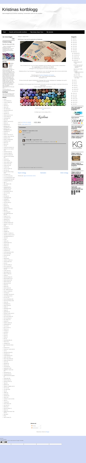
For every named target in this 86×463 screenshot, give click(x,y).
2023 (74, 44)
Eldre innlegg (64, 173)
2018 (74, 93)
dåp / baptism (6, 183)
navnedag (6, 292)
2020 (74, 49)
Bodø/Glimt (6, 131)
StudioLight (6, 378)
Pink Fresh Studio (7, 316)
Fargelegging (6, 197)
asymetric (6, 113)
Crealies (5, 166)
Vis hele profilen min (7, 89)
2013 (74, 102)
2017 (74, 95)
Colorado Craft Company (9, 156)
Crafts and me (7, 165)
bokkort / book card (8, 134)
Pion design (6, 319)
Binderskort (6, 124)
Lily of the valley (7, 264)
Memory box (6, 283)
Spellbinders (6, 368)
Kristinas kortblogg (20, 9)
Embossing (6, 189)
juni (75, 82)
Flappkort (6, 200)
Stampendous (6, 372)
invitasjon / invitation (8, 233)
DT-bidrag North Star (8, 179)
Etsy (4, 194)
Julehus (5, 244)
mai (75, 83)
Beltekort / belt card (8, 121)
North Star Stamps (7, 300)
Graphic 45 (6, 216)
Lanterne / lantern (7, 260)
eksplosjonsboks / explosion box (7, 188)
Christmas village (7, 153)
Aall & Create (6, 417)
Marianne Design (7, 276)
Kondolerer (6, 250)
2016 (74, 96)
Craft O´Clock (6, 163)
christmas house (7, 151)
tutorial (5, 394)
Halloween (6, 219)
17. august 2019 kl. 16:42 (37, 139)
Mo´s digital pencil (7, 289)
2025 (74, 40)
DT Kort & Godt (7, 175)
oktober (75, 56)
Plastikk (5, 321)
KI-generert (6, 248)
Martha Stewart (7, 280)
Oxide (5, 302)
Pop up (5, 325)
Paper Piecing (6, 305)
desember (76, 53)
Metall (5, 284)
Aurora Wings (6, 116)
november (76, 55)
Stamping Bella (7, 374)
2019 (74, 51)
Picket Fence (6, 314)
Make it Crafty (6, 273)
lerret (5, 263)
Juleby (5, 241)
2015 (74, 98)
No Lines (5, 297)
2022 (74, 46)
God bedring (6, 211)
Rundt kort (6, 347)
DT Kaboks (6, 174)
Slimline (5, 365)
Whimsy (5, 406)
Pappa (5, 310)
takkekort (5, 384)
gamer (5, 204)
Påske (5, 337)
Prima (5, 335)
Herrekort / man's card (8, 224)
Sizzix (5, 361)
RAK (5, 338)
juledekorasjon (7, 242)
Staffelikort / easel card (8, 369)
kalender (5, 247)
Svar (23, 134)
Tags (5, 383)
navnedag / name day (8, 294)
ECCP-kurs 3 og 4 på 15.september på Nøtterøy (78, 66)
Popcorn (5, 329)
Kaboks (5, 245)
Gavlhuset (6, 207)
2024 (74, 42)
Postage (5, 330)
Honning (5, 226)
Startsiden (43, 173)
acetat (5, 104)
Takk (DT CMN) (77, 75)
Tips (4, 390)
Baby (5, 119)
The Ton (5, 387)
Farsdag (5, 199)
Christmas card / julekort (9, 148)
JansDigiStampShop (8, 236)
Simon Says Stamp (8, 358)
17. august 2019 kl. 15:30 (32, 130)
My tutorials (50, 32)
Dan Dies (5, 170)
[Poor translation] (5, 442)
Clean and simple (7, 154)
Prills (5, 333)
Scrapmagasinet (7, 355)
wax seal (5, 405)
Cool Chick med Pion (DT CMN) (78, 77)
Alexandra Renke (7, 110)
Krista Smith (6, 255)
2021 (74, 48)
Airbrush (5, 105)
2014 (74, 100)
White (5, 409)
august (75, 60)
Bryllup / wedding (7, 139)
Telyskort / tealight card (8, 386)
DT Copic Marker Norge (8, 171)
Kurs (5, 256)
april (75, 85)
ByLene (5, 144)
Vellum (5, 397)
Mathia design (6, 281)
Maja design (6, 272)
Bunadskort (6, 141)
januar (75, 91)
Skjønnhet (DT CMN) (78, 69)
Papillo (5, 306)
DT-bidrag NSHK (7, 180)
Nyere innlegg (22, 173)
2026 (74, 39)
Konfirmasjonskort (7, 252)
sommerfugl (6, 366)
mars (75, 87)
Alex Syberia (6, 108)
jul (4, 239)
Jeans (5, 237)
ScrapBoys (6, 353)
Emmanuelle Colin (7, 191)
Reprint (5, 341)
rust (4, 350)
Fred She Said (7, 202)
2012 (74, 104)
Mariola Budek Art (7, 278)
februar (75, 89)
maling (5, 275)
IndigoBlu (6, 231)
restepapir (6, 343)
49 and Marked (7, 100)
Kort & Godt (6, 253)
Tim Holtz (6, 389)
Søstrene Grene (7, 381)
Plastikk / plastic (7, 322)
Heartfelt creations (7, 222)
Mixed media (6, 288)
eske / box (6, 192)
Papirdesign (6, 308)
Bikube (5, 123)
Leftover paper (7, 261)
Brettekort (6, 137)
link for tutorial (6, 266)
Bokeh (5, 133)
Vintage (5, 402)
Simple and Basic (7, 360)
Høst (5, 229)
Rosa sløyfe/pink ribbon (8, 344)
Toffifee (5, 392)
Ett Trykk (5, 196)
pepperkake (6, 311)
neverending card (7, 295)
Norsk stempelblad (7, 299)
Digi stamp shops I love (36, 32)
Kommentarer (34, 427)
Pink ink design (7, 318)
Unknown (24, 130)
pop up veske (6, 327)
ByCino (5, 142)
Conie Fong (6, 160)
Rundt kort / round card (8, 349)
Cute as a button (7, 168)
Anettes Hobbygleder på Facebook (47, 75)
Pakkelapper (6, 303)
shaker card (6, 357)
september (76, 58)
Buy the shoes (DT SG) (8, 44)
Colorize (5, 159)
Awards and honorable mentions (18, 32)
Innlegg (33, 425)
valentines (6, 395)
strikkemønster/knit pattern (9, 375)
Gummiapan (6, 217)
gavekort (5, 205)
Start (4, 32)
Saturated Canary (7, 352)
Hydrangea (6, 228)
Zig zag (5, 414)
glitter (5, 210)
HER (43, 109)
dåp (4, 182)
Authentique (6, 118)
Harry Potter (6, 220)
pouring (5, 332)
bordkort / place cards (8, 136)
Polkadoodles (6, 324)
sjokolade (6, 363)
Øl (4, 415)
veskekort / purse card (8, 398)
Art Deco (5, 111)
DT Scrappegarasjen (8, 177)
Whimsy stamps (7, 408)
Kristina (27, 139)
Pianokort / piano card (8, 313)
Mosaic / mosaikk (7, 291)
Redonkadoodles (7, 340)
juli (74, 80)
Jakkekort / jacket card (8, 234)
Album (5, 107)
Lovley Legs (6, 270)
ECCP (29, 124)
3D (4, 99)
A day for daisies (7, 102)
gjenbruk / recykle (7, 208)
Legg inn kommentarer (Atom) (29, 175)
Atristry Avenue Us (7, 115)
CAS (5, 145)
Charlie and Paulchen (8, 147)
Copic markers (25, 124)
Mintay (5, 286)
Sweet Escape (7, 379)
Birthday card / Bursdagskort (7, 127)
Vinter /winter (6, 403)
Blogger (47, 431)
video (5, 400)
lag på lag (6, 258)
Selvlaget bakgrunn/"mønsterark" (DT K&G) (78, 72)
